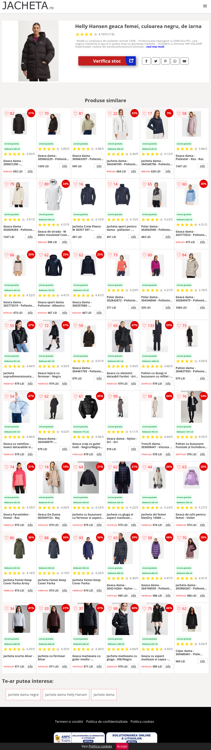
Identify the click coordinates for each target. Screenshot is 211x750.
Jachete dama (104, 694)
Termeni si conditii (69, 721)
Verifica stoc (114, 61)
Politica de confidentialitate (107, 721)
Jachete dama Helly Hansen (66, 694)
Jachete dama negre (23, 694)
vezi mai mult (155, 46)
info (30, 171)
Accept (122, 746)
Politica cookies (142, 721)
